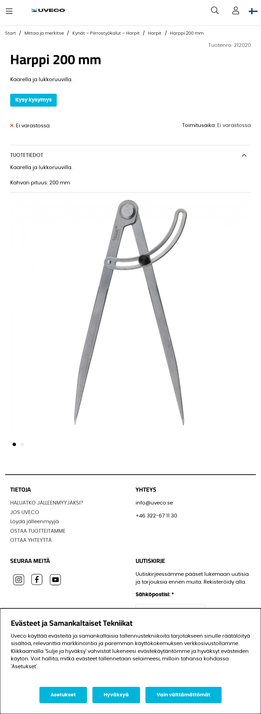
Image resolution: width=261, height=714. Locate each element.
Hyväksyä (116, 695)
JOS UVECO (24, 512)
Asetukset (63, 695)
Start (10, 33)
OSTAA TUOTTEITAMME (38, 531)
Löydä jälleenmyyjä (34, 521)
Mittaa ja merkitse (44, 33)
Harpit (154, 33)
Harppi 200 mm (187, 33)
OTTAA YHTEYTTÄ (31, 540)
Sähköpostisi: (155, 594)
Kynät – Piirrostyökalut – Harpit (106, 33)
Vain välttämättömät (183, 695)
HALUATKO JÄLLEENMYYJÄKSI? (46, 503)
